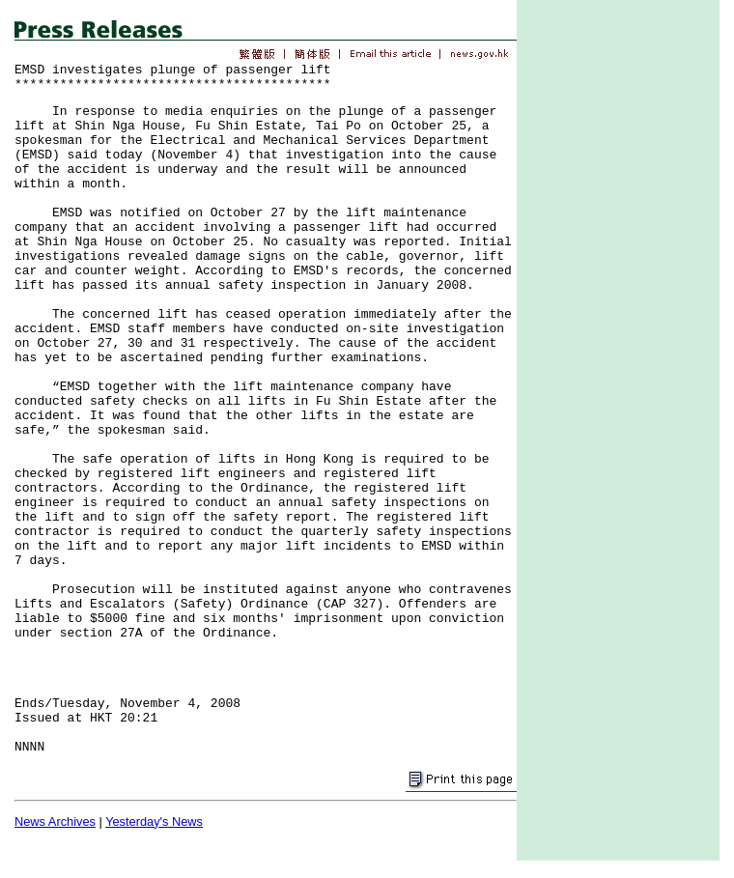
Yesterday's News (154, 821)
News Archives (55, 821)
